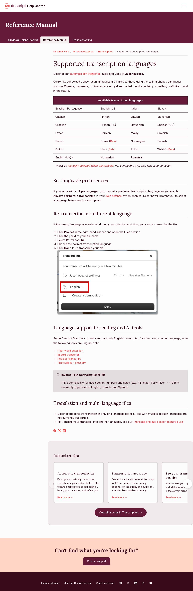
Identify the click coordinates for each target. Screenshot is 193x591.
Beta (113, 141)
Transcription (105, 51)
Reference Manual (55, 40)
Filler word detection (70, 350)
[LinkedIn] (64, 431)
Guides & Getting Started (23, 40)
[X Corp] (59, 431)
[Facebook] (54, 431)
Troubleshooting (82, 40)
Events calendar (50, 579)
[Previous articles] (53, 482)
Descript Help (61, 51)
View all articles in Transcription (120, 509)
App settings (114, 196)
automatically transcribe (85, 73)
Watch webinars (105, 579)
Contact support (96, 558)
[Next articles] (187, 482)
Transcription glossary (71, 362)
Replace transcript (69, 358)
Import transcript (68, 354)
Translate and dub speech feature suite (158, 421)
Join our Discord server (77, 579)
